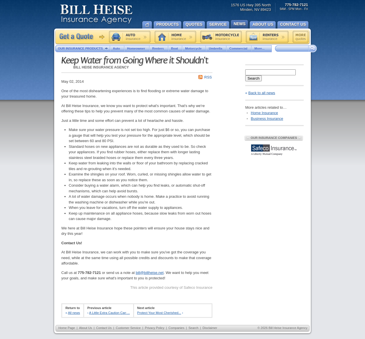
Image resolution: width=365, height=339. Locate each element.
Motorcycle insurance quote (221, 37)
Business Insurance (267, 118)
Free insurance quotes (301, 37)
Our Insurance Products (84, 49)
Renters (158, 48)
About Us (85, 328)
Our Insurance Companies (274, 138)
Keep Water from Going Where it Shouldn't (134, 60)
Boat (175, 48)
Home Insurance (264, 113)
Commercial (239, 48)
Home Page (66, 328)
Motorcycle (194, 48)
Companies (176, 328)
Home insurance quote (175, 37)
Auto (117, 48)
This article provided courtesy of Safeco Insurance (171, 287)
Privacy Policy (154, 328)
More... (261, 48)
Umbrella (216, 48)
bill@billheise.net (150, 273)
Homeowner (136, 48)
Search (253, 78)
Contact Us (103, 328)
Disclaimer (209, 328)
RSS (208, 77)
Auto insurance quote (130, 37)
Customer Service (128, 328)
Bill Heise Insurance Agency (96, 15)
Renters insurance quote (267, 37)
